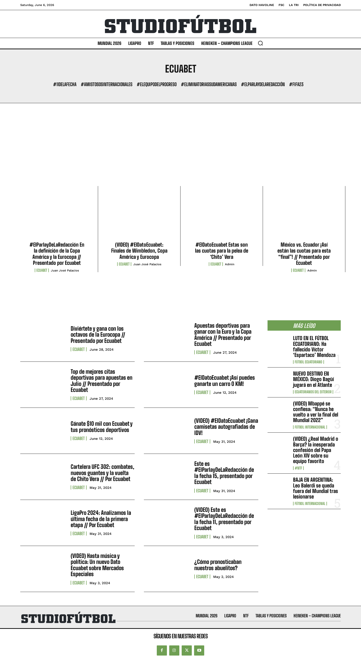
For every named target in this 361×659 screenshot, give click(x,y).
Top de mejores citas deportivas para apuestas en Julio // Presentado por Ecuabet (101, 380)
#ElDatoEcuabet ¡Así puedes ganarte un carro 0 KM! (224, 380)
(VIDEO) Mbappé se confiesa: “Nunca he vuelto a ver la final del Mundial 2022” (315, 411)
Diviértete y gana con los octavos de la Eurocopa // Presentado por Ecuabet (98, 334)
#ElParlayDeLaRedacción (263, 84)
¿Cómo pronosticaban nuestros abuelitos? (218, 564)
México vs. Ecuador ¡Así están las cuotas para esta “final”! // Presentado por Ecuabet (304, 254)
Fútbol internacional (310, 427)
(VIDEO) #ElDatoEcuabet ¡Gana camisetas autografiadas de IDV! (226, 426)
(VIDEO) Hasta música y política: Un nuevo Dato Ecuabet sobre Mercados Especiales (97, 564)
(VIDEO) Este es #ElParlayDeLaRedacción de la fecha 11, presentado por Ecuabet (224, 518)
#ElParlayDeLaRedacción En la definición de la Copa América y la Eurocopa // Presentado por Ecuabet (56, 254)
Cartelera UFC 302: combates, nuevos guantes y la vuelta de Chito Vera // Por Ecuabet (102, 472)
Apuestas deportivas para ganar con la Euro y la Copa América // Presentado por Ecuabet (222, 334)
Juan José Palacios (65, 270)
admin (229, 264)
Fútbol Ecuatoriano (308, 362)
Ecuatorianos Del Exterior (313, 392)
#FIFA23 (296, 84)
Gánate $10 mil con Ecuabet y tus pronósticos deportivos (102, 426)
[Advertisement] (180, 151)
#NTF (298, 468)
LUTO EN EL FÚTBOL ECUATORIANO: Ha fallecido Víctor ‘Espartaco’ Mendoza (314, 346)
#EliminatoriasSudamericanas (209, 84)
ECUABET (41, 270)
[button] (260, 43)
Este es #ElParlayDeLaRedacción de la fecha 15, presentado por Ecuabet (224, 472)
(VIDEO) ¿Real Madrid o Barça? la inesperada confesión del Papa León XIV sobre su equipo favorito (315, 450)
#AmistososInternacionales (106, 84)
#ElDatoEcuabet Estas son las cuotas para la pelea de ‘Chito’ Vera (221, 251)
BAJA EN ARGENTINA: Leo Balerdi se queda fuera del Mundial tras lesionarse (315, 488)
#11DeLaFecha (64, 84)
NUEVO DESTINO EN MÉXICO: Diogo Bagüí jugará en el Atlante (313, 379)
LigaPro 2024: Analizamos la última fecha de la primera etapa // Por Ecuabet (101, 518)
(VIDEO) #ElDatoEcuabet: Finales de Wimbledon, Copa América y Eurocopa (139, 251)
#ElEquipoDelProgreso (157, 84)
